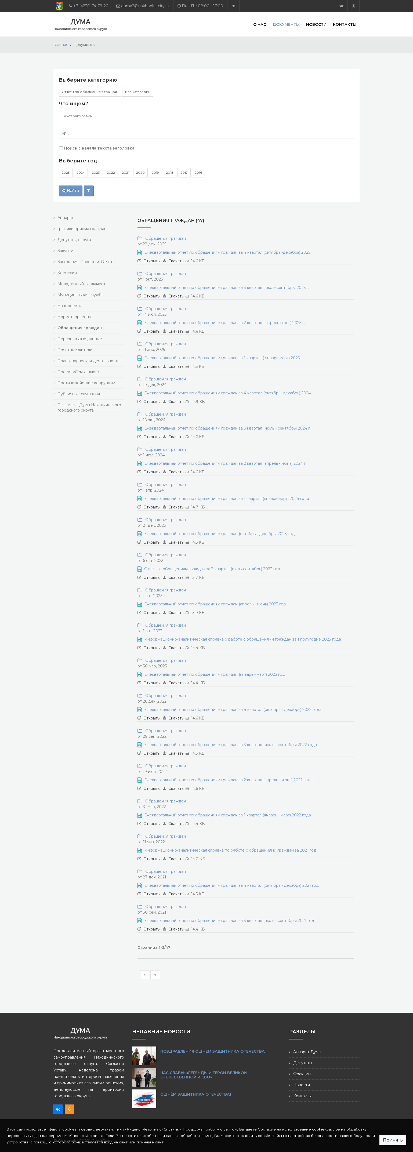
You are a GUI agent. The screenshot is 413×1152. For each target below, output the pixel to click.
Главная (60, 44)
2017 (184, 172)
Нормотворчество (75, 316)
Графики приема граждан (82, 228)
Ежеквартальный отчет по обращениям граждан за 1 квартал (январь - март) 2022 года (227, 815)
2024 (81, 172)
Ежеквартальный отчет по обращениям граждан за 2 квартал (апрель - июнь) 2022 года (228, 779)
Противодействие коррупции (86, 382)
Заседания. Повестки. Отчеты (86, 261)
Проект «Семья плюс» (78, 371)
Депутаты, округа (74, 239)
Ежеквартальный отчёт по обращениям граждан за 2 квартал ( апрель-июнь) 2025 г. (224, 322)
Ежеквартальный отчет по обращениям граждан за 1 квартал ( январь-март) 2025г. (223, 357)
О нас (259, 24)
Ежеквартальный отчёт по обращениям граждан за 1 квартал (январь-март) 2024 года (226, 498)
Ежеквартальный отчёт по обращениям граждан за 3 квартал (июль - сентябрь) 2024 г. (227, 428)
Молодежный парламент (81, 283)
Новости (316, 24)
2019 (155, 172)
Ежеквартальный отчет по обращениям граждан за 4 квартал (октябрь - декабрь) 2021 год (231, 885)
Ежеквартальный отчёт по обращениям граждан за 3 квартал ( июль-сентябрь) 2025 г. (226, 287)
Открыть (151, 261)
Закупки (65, 250)
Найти (70, 190)
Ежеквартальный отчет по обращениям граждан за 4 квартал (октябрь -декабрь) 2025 (227, 252)
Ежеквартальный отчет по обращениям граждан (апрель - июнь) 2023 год (215, 604)
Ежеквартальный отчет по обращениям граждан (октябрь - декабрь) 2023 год (219, 533)
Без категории (137, 92)
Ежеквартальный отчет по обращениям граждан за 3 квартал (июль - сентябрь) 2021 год (229, 920)
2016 (198, 172)
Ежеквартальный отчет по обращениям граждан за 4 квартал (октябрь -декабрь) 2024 (227, 393)
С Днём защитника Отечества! (195, 1094)
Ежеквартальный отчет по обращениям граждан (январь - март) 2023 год (214, 674)
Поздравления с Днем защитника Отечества (212, 1051)
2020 (140, 172)
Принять (393, 1140)
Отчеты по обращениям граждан (90, 92)
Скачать (175, 261)
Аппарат (65, 217)
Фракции (302, 1073)
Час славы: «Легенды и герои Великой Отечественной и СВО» (203, 1075)
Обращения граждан (164, 238)
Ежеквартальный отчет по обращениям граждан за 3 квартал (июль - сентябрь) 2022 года (230, 744)
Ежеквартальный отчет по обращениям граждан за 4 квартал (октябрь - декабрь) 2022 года (232, 709)
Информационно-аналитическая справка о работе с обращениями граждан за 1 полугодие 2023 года (242, 639)
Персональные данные (79, 338)
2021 (125, 172)
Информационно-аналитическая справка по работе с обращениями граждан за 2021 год (230, 850)
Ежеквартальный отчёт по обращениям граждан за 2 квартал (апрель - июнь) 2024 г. (225, 463)
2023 (96, 172)
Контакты (344, 24)
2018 (169, 172)
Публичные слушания (78, 393)
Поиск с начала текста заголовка (99, 148)
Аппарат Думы (307, 1051)
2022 (111, 172)
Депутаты (302, 1062)
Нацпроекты (69, 305)
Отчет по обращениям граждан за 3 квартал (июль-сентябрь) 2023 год (212, 568)
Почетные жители (74, 349)
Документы (286, 24)
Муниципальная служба (80, 294)
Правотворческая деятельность (88, 360)
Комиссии (67, 272)
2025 (66, 172)
